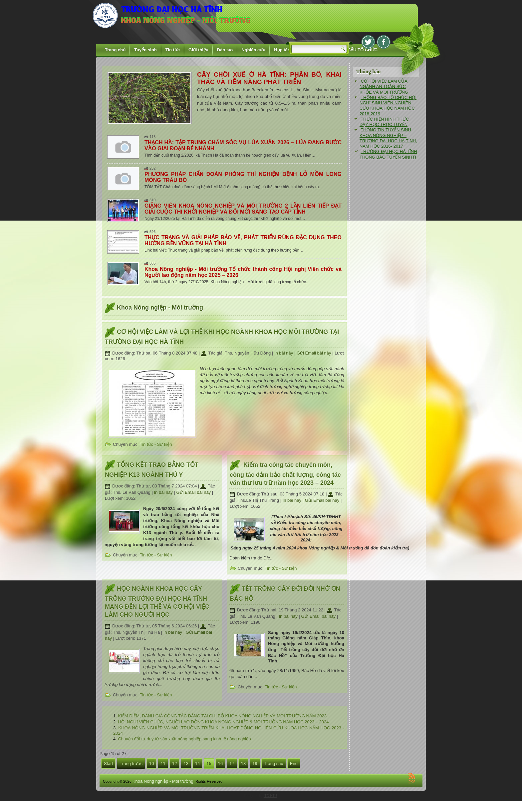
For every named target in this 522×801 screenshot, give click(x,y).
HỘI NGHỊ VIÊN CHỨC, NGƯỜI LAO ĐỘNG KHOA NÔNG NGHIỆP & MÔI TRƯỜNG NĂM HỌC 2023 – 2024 (223, 721)
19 (254, 763)
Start (108, 763)
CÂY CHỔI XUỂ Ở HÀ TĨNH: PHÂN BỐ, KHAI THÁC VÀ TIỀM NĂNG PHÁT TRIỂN (269, 78)
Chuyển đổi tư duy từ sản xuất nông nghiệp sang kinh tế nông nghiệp (184, 738)
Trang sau (273, 763)
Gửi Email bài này (314, 353)
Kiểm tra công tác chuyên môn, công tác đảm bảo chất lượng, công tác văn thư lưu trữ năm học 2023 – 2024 (285, 473)
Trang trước (131, 763)
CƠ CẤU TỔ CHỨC (359, 49)
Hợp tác (282, 49)
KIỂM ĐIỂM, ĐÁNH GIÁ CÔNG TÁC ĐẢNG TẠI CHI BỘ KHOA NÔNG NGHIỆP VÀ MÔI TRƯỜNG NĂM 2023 (222, 715)
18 (243, 763)
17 (231, 763)
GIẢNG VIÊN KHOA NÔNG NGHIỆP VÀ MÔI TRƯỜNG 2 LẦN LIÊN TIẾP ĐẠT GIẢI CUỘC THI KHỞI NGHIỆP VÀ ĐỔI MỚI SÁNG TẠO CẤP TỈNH (243, 209)
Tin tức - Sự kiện (156, 444)
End (294, 763)
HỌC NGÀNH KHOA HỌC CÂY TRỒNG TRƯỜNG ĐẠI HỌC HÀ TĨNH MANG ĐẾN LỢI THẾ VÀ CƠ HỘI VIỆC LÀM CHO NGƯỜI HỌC (157, 601)
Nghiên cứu (253, 49)
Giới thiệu (198, 49)
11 (162, 763)
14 (197, 763)
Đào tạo (225, 49)
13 (185, 763)
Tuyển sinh (145, 49)
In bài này (284, 353)
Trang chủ (115, 49)
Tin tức (172, 49)
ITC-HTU (270, 796)
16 (220, 763)
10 (151, 763)
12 (174, 763)
